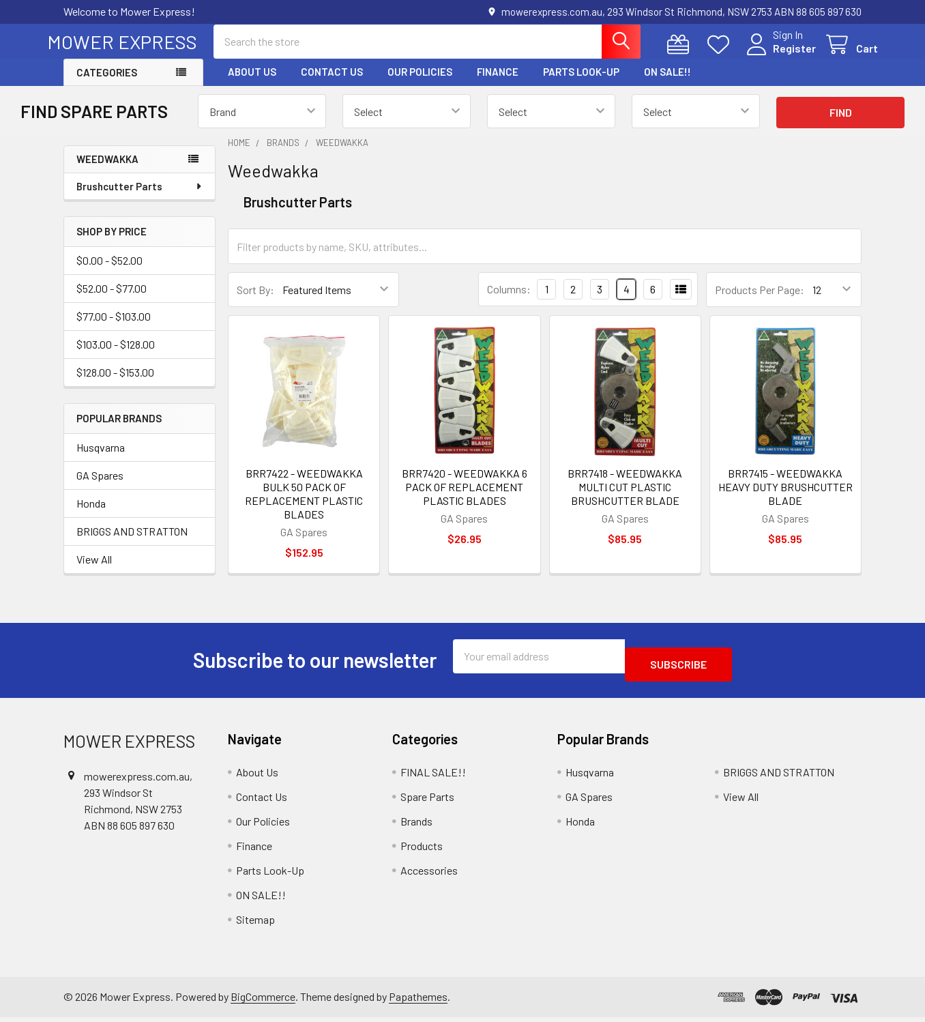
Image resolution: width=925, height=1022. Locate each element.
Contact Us (332, 84)
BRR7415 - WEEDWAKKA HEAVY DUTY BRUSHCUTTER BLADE (785, 499)
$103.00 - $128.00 (115, 356)
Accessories (429, 874)
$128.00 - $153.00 (115, 384)
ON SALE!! (667, 84)
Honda (91, 515)
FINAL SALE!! (433, 776)
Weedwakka (107, 171)
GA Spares (99, 487)
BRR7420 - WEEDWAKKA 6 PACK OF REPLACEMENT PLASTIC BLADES (464, 499)
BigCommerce (263, 1000)
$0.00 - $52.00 (109, 272)
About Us (252, 84)
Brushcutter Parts (139, 198)
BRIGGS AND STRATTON (132, 543)
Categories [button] (106, 84)
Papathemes (418, 1000)
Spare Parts (427, 800)
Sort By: (255, 301)
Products (421, 849)
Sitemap (255, 923)
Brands (416, 825)
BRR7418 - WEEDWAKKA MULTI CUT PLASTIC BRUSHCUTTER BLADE (625, 499)
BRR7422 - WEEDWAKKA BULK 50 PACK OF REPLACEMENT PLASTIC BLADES (304, 506)
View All (94, 571)
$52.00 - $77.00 (111, 300)
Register (778, 56)
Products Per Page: (759, 301)
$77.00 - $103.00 (113, 328)
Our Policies (419, 84)
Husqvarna (100, 459)
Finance (497, 84)
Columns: (509, 301)
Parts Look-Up (581, 84)
